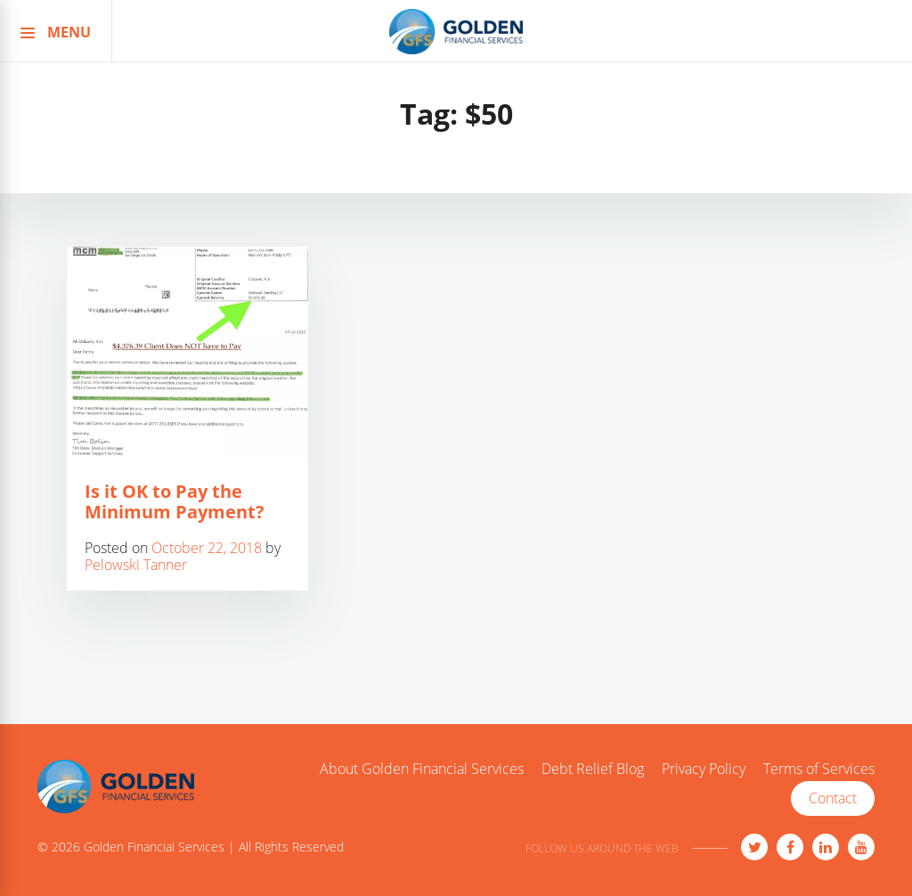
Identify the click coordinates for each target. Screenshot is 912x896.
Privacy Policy (703, 769)
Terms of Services (819, 769)
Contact (833, 798)
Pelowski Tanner (136, 564)
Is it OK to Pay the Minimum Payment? (175, 501)
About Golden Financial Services (422, 769)
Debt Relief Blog (593, 769)
